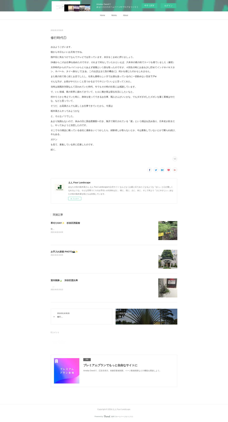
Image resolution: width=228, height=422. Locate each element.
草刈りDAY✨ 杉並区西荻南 (65, 223)
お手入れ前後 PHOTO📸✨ (64, 251)
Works (114, 15)
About (125, 15)
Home (102, 15)
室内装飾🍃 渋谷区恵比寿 (64, 280)
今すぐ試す (149, 5)
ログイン (168, 5)
